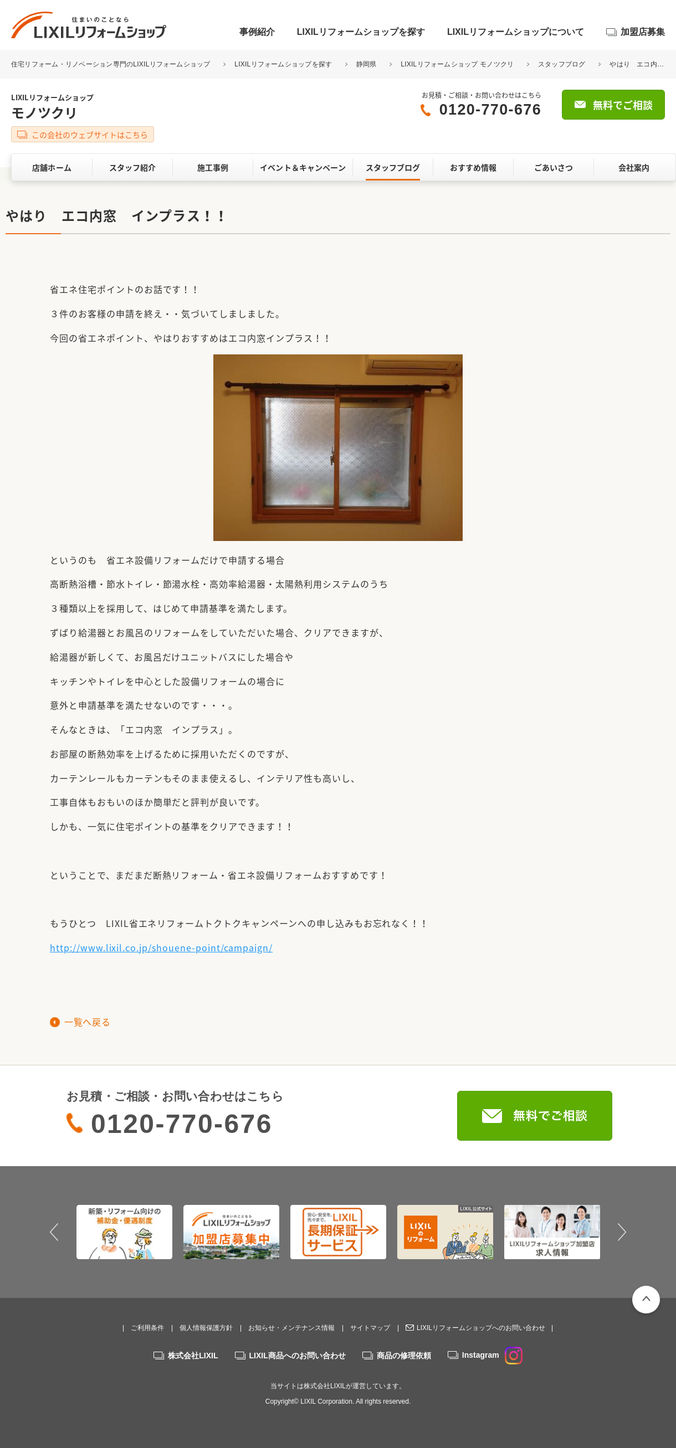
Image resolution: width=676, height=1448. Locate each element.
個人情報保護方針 (206, 1328)
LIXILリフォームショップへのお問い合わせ (481, 1328)
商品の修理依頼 (404, 1355)
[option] (124, 1232)
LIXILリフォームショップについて (515, 32)
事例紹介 (257, 32)
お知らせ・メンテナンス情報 (291, 1328)
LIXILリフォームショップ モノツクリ (457, 64)
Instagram (492, 1355)
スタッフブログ (562, 64)
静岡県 (366, 64)
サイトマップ (370, 1328)
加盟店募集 (643, 32)
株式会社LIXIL (193, 1355)
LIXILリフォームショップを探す (361, 32)
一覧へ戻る (87, 1021)
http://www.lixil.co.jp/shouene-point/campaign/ (161, 947)
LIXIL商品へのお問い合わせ (297, 1355)
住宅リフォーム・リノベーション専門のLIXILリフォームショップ (111, 64)
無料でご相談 (623, 104)
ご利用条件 (147, 1328)
